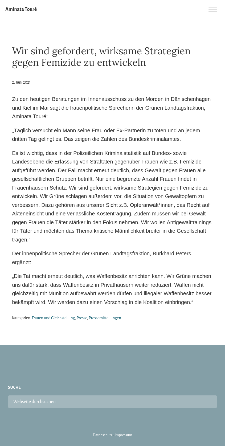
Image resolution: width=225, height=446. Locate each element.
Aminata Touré (21, 9)
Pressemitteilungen (105, 318)
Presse (82, 318)
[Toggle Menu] (212, 9)
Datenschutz (103, 435)
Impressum (123, 435)
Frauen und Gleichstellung (53, 318)
